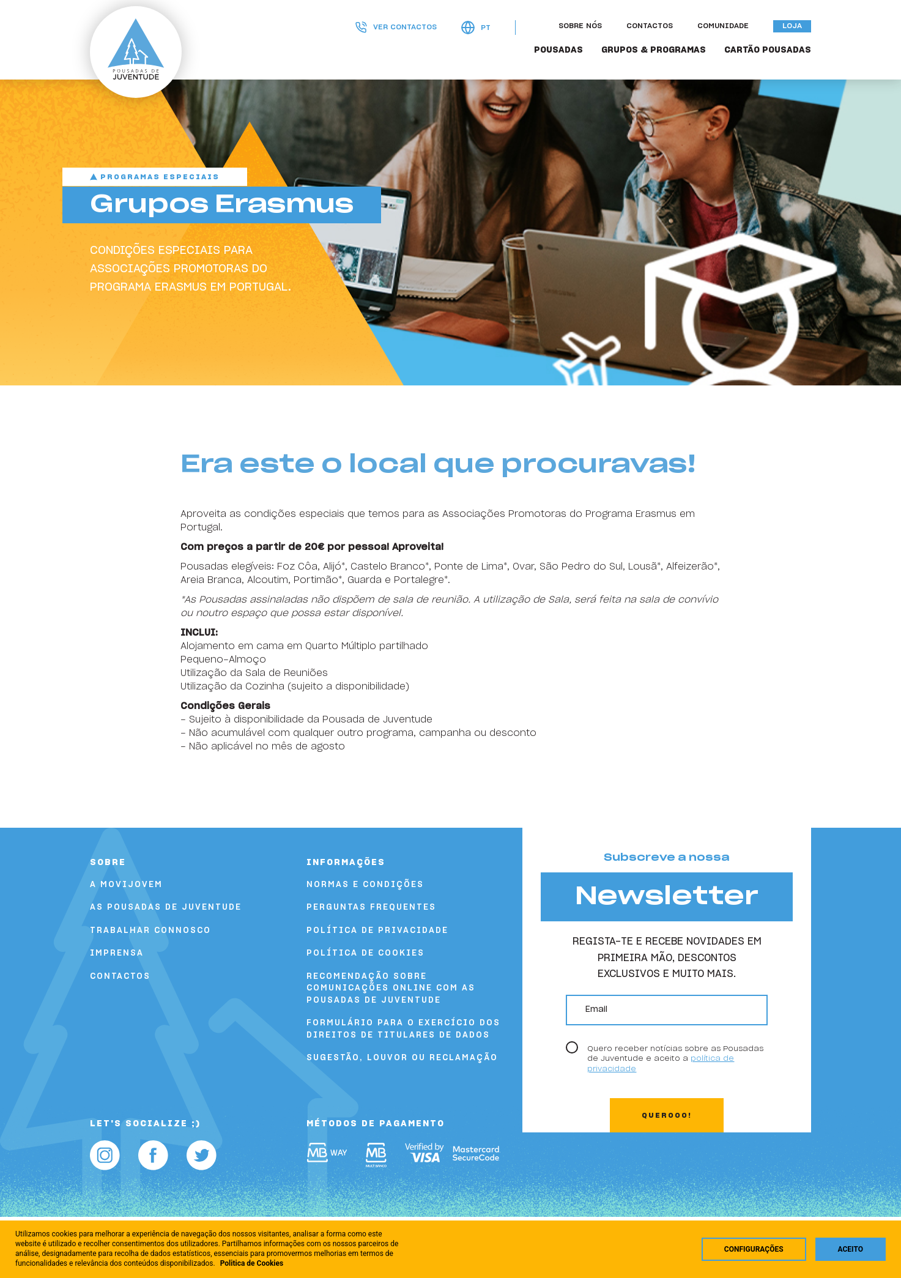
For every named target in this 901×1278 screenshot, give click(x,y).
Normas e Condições (365, 885)
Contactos (649, 26)
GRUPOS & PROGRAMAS (653, 50)
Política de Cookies (365, 953)
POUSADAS (558, 50)
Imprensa (117, 953)
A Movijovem (126, 885)
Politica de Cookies (252, 1263)
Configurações (754, 1249)
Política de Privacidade (377, 931)
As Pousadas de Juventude (166, 908)
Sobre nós (580, 26)
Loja (792, 26)
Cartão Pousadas (767, 50)
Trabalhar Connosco (150, 931)
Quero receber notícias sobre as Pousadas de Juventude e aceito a (675, 1058)
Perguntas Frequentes (371, 908)
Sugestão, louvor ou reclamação (402, 1058)
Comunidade (723, 26)
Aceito (850, 1249)
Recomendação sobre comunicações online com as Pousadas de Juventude (390, 989)
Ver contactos (396, 27)
